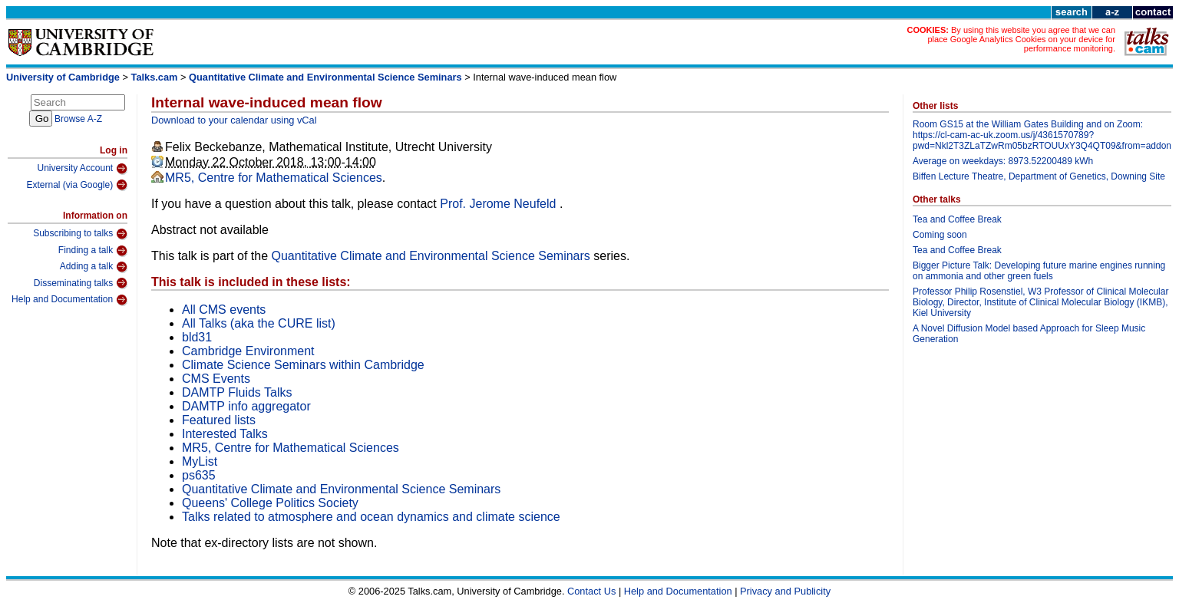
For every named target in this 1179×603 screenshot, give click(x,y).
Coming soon (940, 234)
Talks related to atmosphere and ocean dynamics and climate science (371, 516)
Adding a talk (93, 267)
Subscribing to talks (80, 234)
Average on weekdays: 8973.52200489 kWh (1003, 161)
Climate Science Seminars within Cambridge (303, 364)
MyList (199, 461)
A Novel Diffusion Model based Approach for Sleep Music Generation (1029, 333)
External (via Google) (76, 185)
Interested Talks (225, 433)
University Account (82, 169)
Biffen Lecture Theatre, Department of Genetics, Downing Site (1039, 176)
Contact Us (591, 591)
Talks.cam (154, 77)
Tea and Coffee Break (957, 219)
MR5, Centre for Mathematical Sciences (273, 177)
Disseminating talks (80, 283)
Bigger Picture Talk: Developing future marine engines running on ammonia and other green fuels (1039, 271)
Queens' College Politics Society (270, 502)
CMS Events (216, 378)
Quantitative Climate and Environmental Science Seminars (325, 77)
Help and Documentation (69, 300)
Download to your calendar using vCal (234, 120)
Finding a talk (92, 251)
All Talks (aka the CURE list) (258, 323)
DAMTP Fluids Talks (237, 392)
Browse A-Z (78, 119)
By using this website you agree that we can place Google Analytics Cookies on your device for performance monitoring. (1021, 39)
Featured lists (219, 420)
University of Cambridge (63, 77)
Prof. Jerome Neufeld (500, 203)
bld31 (197, 337)
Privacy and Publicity (785, 591)
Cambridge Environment (248, 351)
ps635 (199, 475)
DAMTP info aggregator (246, 406)
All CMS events (224, 309)
